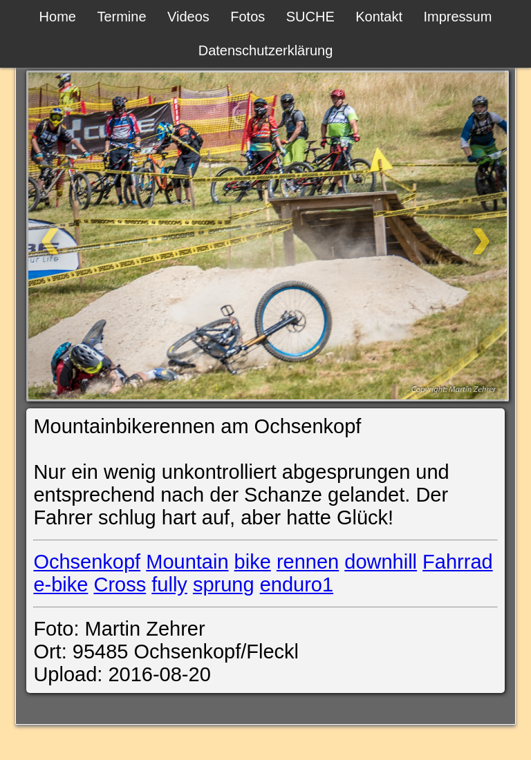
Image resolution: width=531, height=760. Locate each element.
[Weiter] (432, 235)
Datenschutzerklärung (265, 50)
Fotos (247, 16)
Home (57, 16)
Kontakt (378, 16)
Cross (119, 584)
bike (252, 562)
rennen (308, 562)
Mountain (187, 562)
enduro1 (296, 584)
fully (169, 584)
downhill (380, 562)
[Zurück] (97, 235)
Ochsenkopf (86, 562)
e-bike (60, 584)
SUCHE (310, 16)
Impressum (457, 16)
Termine (121, 16)
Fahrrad (457, 562)
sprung (223, 584)
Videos (188, 16)
